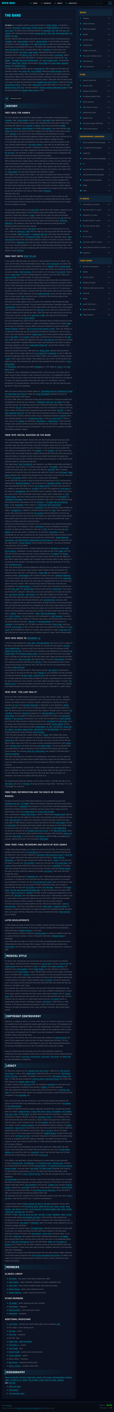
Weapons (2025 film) (95, 91)
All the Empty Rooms (95, 128)
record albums (33, 852)
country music (47, 964)
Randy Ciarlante (64, 912)
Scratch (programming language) (95, 158)
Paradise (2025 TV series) (95, 220)
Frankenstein (95, 45)
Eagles (61, 551)
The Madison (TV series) (95, 204)
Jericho (55, 860)
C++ (95, 163)
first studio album (61, 863)
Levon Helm (9, 31)
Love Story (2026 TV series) (95, 242)
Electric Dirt (67, 1057)
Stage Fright (16, 63)
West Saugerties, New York (14, 413)
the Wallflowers (29, 1163)
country (7, 33)
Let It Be (48, 1131)
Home (35, 3)
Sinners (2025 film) (95, 80)
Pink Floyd (23, 52)
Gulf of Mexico (29, 318)
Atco (62, 218)
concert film (26, 71)
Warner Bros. (9, 740)
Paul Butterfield (53, 730)
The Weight (54, 467)
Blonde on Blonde (11, 329)
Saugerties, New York (39, 234)
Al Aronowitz (58, 55)
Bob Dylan (25, 44)
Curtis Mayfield (22, 969)
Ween (63, 1215)
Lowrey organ (12, 172)
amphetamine (10, 307)
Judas (8, 359)
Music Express (40, 836)
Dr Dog (48, 1215)
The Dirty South (66, 1188)
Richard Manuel (37, 28)
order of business (25, 659)
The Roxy (26, 784)
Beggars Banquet (50, 1133)
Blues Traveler (67, 1209)
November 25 (39, 69)
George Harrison (40, 33)
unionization (19, 505)
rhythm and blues (44, 294)
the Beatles (67, 1103)
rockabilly (8, 41)
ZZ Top (15, 705)
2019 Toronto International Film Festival (46, 1255)
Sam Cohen (24, 1223)
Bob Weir (21, 595)
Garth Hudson (26, 28)
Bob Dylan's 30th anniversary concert (50, 855)
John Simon (39, 508)
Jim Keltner (55, 999)
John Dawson (30, 595)
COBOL (95, 185)
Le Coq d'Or (61, 272)
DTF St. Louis (95, 236)
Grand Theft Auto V (95, 309)
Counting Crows (17, 1163)
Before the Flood (18, 667)
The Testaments (95, 66)
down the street (10, 277)
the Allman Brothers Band (28, 654)
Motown (43, 966)
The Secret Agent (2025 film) (95, 123)
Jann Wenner (41, 421)
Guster (62, 1207)
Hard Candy (34, 1169)
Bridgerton (95, 252)
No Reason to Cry (16, 565)
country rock (67, 833)
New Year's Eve (65, 630)
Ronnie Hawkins (22, 41)
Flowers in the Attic (95, 50)
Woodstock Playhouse (62, 576)
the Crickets (30, 887)
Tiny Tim (19, 408)
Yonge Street (15, 275)
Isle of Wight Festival (42, 486)
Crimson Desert (95, 277)
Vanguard (50, 266)
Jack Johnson (16, 1209)
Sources (47, 3)
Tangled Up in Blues (60, 906)
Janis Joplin (15, 589)
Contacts (73, 3)
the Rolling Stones (14, 1106)
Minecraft (95, 293)
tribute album (47, 906)
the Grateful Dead (62, 33)
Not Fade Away (48, 887)
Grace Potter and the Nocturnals (44, 1190)
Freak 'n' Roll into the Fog (31, 1174)
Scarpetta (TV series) (95, 215)
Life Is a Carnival (14, 616)
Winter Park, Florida (28, 814)
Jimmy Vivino (47, 1234)
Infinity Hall (17, 1236)
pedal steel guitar (25, 1342)
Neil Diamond (38, 730)
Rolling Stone (37, 85)
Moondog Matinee (45, 622)
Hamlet (95, 34)
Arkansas (29, 126)
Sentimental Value (95, 112)
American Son (35, 1057)
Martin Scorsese (56, 71)
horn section (38, 513)
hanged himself (59, 814)
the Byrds (63, 497)
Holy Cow (31, 622)
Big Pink (60, 410)
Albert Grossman (23, 234)
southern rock (53, 1185)
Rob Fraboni (52, 670)
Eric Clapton (55, 554)
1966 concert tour (40, 44)
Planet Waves (59, 659)
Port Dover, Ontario (35, 145)
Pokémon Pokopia (95, 282)
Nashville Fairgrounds (30, 705)
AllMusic (44, 1087)
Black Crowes (47, 1169)
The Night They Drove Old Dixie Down (25, 60)
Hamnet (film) (95, 85)
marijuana (47, 191)
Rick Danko (16, 28)
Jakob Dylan (9, 1212)
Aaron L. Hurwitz (14, 1366)
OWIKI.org (8, 1405)
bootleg (37, 367)
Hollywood (23, 806)
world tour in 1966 (23, 232)
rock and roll (63, 964)
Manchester (52, 353)
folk (53, 31)
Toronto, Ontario (51, 25)
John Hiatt (17, 896)
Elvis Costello (66, 1112)
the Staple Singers (44, 746)
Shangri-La (33, 638)
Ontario (37, 126)
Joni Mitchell (51, 721)
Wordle (95, 271)
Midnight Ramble (58, 936)
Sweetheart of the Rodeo (13, 500)
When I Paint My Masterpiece (46, 614)
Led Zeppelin (56, 1112)
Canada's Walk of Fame (30, 90)
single (32, 215)
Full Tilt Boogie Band (59, 828)
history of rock (27, 55)
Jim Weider (25, 804)
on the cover (64, 489)
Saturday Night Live (48, 713)
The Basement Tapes (33, 237)
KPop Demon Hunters (95, 107)
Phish (15, 1114)
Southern (26, 975)
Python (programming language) (95, 142)
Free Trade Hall (40, 353)
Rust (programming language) (95, 169)
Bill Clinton (48, 871)
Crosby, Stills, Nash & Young (41, 1112)
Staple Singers (39, 969)
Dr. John (49, 727)
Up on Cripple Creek (50, 60)
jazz (64, 31)
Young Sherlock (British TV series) (95, 247)
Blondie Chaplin (14, 1352)
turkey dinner (9, 716)
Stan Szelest (60, 823)
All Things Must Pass (22, 1136)
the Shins (41, 1215)
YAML (95, 190)
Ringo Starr (68, 727)
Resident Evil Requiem (95, 266)
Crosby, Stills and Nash (46, 812)
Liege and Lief (19, 1128)
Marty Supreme (95, 101)
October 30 (26, 713)
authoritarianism (49, 600)
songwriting (67, 578)
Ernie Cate (12, 1335)
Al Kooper (25, 337)
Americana (46, 31)
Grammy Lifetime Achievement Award (53, 88)
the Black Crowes (45, 1163)
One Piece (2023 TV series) (95, 209)
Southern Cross (20, 66)
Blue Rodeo (17, 836)
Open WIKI (8, 3)
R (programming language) (95, 180)
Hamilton (13, 134)
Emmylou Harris (15, 746)
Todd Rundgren (23, 576)
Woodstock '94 (32, 877)
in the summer (17, 627)
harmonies (48, 980)
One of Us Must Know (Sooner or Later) (41, 329)
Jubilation (8, 624)
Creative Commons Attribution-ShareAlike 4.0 (29, 1408)
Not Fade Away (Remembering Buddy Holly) (25, 890)
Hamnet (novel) (95, 39)
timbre (55, 994)
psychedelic (22, 1095)
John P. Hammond (52, 264)
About (59, 3)
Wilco (16, 36)
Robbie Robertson (53, 28)
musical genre (23, 972)
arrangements (20, 491)
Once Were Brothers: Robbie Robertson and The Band (33, 540)
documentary (9, 540)
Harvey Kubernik (25, 543)
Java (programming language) (95, 174)
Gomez (56, 1207)
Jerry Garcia (13, 595)
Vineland (95, 18)
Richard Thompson (27, 1125)
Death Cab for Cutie (46, 1207)
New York (49, 402)
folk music (40, 310)
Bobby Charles (28, 730)
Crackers (51, 451)
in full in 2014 (56, 418)
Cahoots (24, 63)
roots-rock (26, 1084)
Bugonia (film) (95, 118)
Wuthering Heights (95, 29)
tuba (53, 510)
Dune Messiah (95, 61)
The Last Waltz (36, 71)
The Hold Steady (11, 1179)
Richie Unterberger (42, 394)
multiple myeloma (25, 931)
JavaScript (95, 153)
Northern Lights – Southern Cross (32, 676)
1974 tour (20, 251)
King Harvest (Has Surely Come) (49, 505)
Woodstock (21, 242)
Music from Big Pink (12, 50)
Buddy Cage (13, 1342)
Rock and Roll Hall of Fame (42, 882)
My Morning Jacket (31, 1207)
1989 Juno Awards (60, 831)
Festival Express (24, 586)
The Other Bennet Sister (95, 226)
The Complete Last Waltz (31, 1217)
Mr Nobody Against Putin (95, 96)
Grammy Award (40, 933)
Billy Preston (13, 1362)
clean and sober (14, 820)
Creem (59, 367)
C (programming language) (95, 147)
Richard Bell (56, 589)
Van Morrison (58, 727)
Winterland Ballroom (23, 483)
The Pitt (95, 231)
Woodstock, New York (12, 804)
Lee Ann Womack (35, 1209)
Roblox (95, 298)
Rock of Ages (43, 63)
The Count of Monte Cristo (95, 55)
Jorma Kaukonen (15, 1356)
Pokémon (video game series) (95, 288)
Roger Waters (33, 52)
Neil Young (63, 721)
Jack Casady (13, 1348)
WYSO (50, 1242)
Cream (49, 1117)
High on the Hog (16, 893)
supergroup (42, 1117)
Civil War (40, 502)
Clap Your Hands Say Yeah (28, 1215)
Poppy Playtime (95, 314)
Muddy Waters (40, 727)
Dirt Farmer (55, 1057)
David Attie (53, 532)
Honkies (38, 451)
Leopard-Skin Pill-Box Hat (38, 345)
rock (32, 25)
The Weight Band (37, 1228)
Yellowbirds (56, 1215)
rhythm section (10, 966)
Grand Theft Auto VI (95, 304)
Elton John (51, 33)
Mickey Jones (44, 351)
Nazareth (45, 1122)
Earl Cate (12, 1331)
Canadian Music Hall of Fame (47, 82)
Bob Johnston (49, 340)
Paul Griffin (14, 337)
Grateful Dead (28, 589)
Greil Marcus (39, 527)
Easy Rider (51, 470)
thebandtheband (13, 99)
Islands (45, 735)
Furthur (68, 1215)
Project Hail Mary (95, 23)
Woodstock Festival (54, 483)
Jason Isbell (25, 1188)
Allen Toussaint (57, 616)
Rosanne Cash (20, 1212)
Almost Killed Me (30, 1185)
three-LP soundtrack (12, 754)
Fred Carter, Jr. (14, 1345)
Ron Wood (18, 730)
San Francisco (18, 719)
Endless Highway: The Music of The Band (36, 1204)
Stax (35, 966)
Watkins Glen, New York (13, 651)
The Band (46, 50)
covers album (56, 63)
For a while (58, 402)
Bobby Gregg (36, 334)
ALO (26, 1209)
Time (45, 529)
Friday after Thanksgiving (20, 1242)
